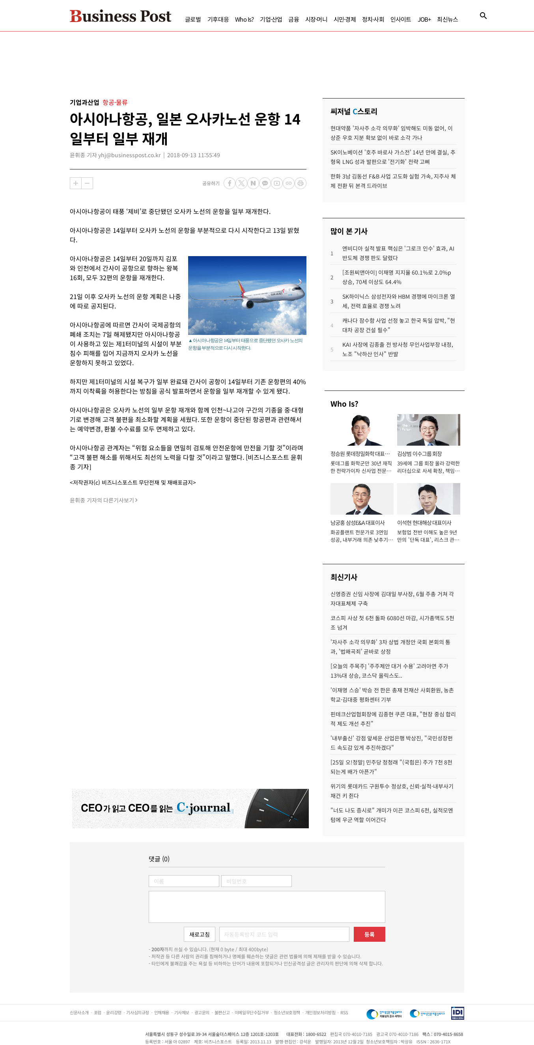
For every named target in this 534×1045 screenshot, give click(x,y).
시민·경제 (345, 19)
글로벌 (193, 19)
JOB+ (424, 19)
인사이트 (400, 19)
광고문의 (201, 1012)
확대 (76, 183)
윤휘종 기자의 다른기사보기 (102, 500)
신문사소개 (79, 1012)
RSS (344, 1012)
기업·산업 (271, 19)
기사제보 (181, 1012)
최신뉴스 (447, 19)
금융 (293, 19)
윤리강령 (113, 1012)
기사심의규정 (137, 1012)
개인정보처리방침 (320, 1012)
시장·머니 (316, 19)
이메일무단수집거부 (252, 1012)
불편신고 (222, 1012)
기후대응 (218, 19)
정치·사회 (373, 19)
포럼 (97, 1012)
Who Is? (244, 19)
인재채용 (161, 1012)
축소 (87, 183)
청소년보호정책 (287, 1012)
